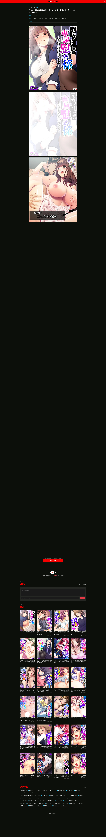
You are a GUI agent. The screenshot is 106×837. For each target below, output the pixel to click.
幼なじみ (49, 803)
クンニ (78, 800)
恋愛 (60, 798)
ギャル (80, 803)
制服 (81, 795)
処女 (37, 795)
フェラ (70, 790)
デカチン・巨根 (68, 800)
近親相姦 (50, 800)
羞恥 (22, 803)
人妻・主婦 (51, 18)
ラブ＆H (70, 793)
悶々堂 (35, 15)
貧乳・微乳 (43, 793)
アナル (46, 798)
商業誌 (37, 7)
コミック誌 (52, 793)
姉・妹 (23, 798)
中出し (46, 18)
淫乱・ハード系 (72, 795)
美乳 (53, 798)
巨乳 (59, 18)
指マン (65, 803)
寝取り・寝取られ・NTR (26, 795)
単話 (56, 18)
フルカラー (40, 18)
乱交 (41, 803)
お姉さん (23, 805)
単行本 (45, 790)
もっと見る (84, 787)
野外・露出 (64, 18)
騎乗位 (62, 795)
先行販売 (56, 805)
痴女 (29, 803)
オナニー (57, 803)
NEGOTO (53, 1)
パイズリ (23, 800)
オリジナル (61, 793)
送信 (82, 598)
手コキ (72, 803)
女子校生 (61, 790)
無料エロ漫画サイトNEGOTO (54, 813)
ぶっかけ (59, 800)
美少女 (78, 790)
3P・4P (45, 795)
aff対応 (35, 18)
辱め (75, 798)
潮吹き (39, 798)
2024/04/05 (36, 21)
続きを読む (53, 560)
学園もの (31, 798)
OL (35, 803)
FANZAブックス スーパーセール (37, 800)
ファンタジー (54, 795)
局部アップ (47, 805)
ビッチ (64, 805)
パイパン (32, 805)
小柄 (39, 805)
